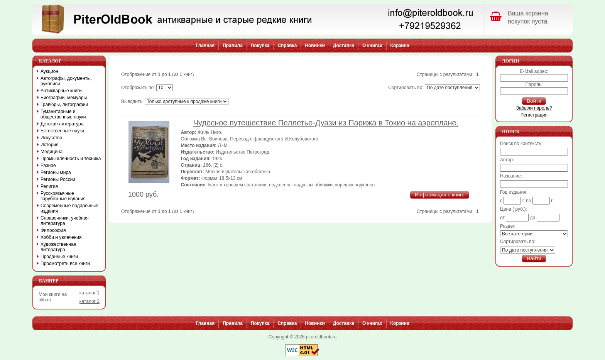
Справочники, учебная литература (65, 220)
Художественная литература (58, 247)
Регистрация (534, 115)
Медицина (52, 151)
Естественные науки (62, 131)
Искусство (51, 137)
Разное (48, 165)
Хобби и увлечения (61, 237)
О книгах (372, 45)
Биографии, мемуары (64, 97)
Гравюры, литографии (64, 104)
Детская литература (62, 124)
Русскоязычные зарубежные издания (63, 196)
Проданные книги (59, 256)
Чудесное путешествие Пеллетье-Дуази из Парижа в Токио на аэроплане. (326, 122)
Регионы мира (56, 172)
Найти (534, 258)
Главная (205, 45)
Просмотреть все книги (65, 263)
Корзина (399, 45)
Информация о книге (440, 195)
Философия (53, 230)
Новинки (314, 45)
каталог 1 (89, 293)
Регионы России (58, 179)
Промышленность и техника (71, 158)
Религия (49, 186)
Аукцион (49, 71)
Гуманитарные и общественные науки (63, 114)
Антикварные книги (61, 90)
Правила (233, 45)
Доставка (343, 45)
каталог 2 (89, 301)
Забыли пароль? (534, 108)
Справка (287, 45)
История (50, 144)
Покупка (260, 45)
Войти (534, 101)
